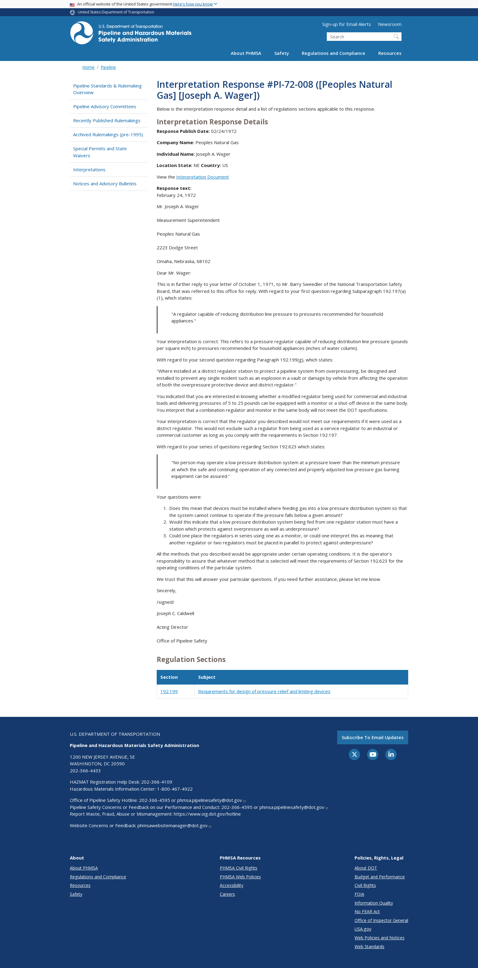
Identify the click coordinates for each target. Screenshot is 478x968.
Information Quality (374, 903)
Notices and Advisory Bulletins (105, 183)
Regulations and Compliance (333, 53)
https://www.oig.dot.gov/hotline (207, 814)
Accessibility (231, 885)
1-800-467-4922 (175, 789)
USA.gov (363, 929)
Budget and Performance (380, 877)
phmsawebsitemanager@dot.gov (174, 825)
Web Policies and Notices (380, 938)
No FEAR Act (367, 911)
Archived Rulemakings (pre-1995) (108, 134)
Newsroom (389, 24)
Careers (227, 894)
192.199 (169, 691)
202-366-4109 (156, 782)
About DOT (366, 868)
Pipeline (108, 67)
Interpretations (89, 169)
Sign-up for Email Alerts (346, 24)
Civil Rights (365, 885)
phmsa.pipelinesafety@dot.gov (211, 800)
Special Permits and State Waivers (100, 151)
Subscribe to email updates (373, 737)
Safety (281, 53)
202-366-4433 (85, 770)
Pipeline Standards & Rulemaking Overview (107, 89)
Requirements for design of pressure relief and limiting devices (264, 691)
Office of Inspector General (381, 920)
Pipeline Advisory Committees (104, 106)
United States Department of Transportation (116, 12)
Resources (389, 53)
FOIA (359, 894)
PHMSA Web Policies (240, 877)
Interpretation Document (202, 177)
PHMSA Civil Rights (238, 868)
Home (88, 67)
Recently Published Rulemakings (107, 120)
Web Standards (369, 946)
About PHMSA (246, 53)
